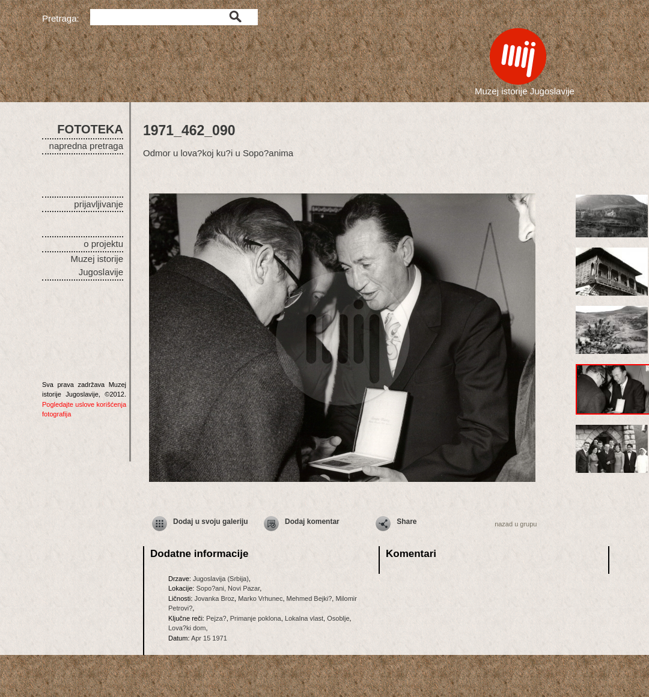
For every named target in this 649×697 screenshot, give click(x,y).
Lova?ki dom (187, 628)
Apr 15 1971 (209, 638)
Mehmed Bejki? (309, 598)
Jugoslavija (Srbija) (221, 578)
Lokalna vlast (304, 618)
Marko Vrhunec (260, 598)
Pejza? (216, 618)
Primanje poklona (255, 618)
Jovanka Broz (214, 598)
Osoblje (338, 618)
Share (406, 521)
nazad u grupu (516, 524)
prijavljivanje (98, 204)
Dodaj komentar (312, 521)
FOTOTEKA (90, 129)
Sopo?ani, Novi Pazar (228, 588)
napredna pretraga (86, 146)
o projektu (103, 244)
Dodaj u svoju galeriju (210, 521)
